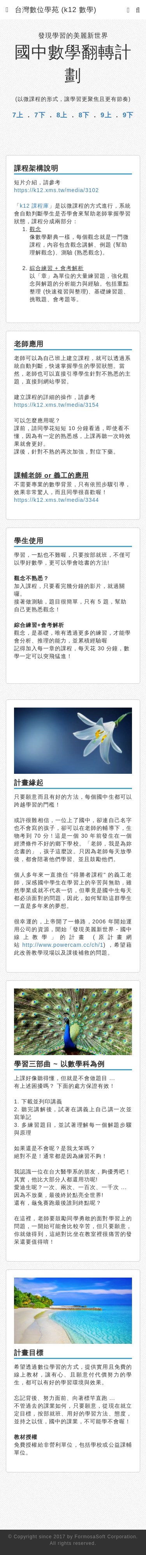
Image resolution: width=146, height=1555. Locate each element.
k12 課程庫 (34, 206)
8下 (84, 115)
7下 (39, 115)
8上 (61, 115)
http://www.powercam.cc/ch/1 (62, 945)
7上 (17, 115)
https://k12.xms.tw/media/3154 (56, 405)
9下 (128, 115)
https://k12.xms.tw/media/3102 (56, 190)
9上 (105, 115)
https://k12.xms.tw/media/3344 (56, 500)
